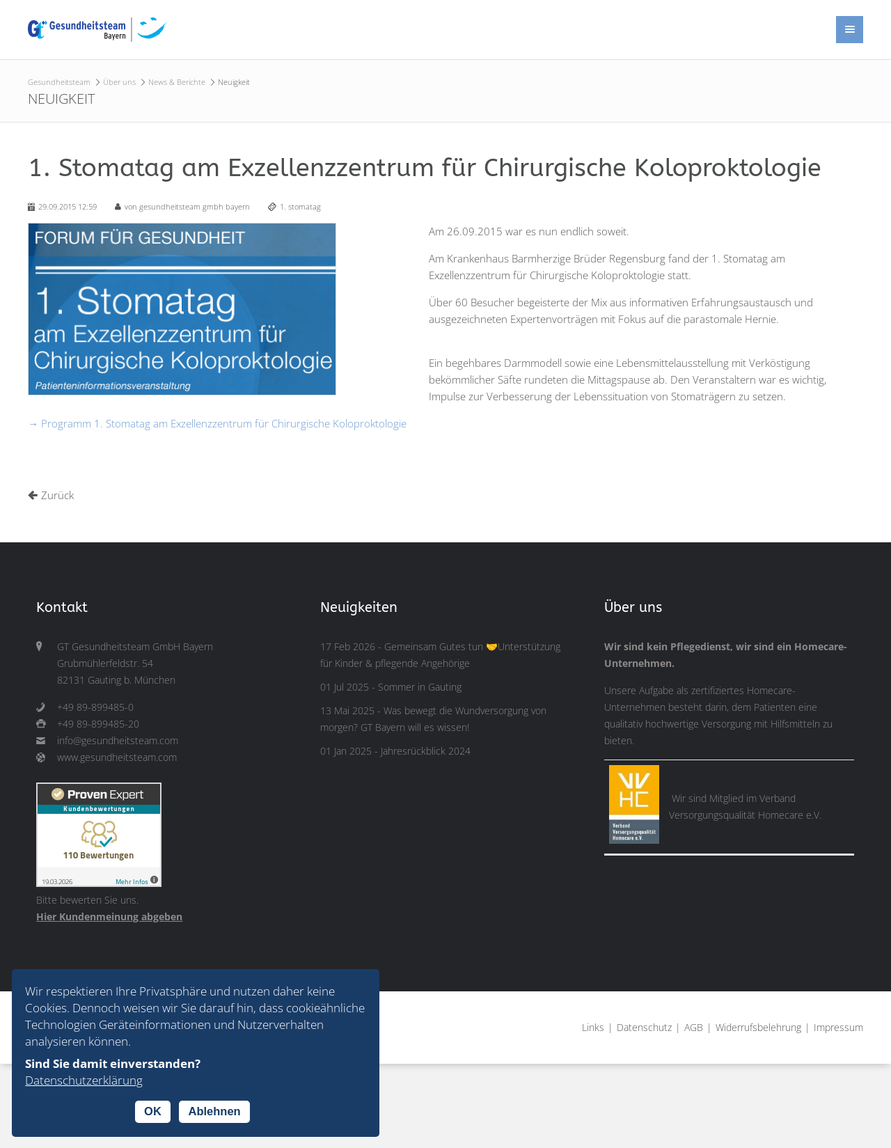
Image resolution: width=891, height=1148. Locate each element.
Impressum (838, 1027)
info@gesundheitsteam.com (117, 740)
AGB (693, 1027)
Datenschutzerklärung (84, 1080)
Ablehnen (214, 1111)
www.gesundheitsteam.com (117, 757)
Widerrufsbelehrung (758, 1027)
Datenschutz (644, 1027)
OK (152, 1111)
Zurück (57, 495)
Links (593, 1027)
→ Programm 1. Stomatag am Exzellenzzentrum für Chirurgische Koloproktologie (217, 423)
